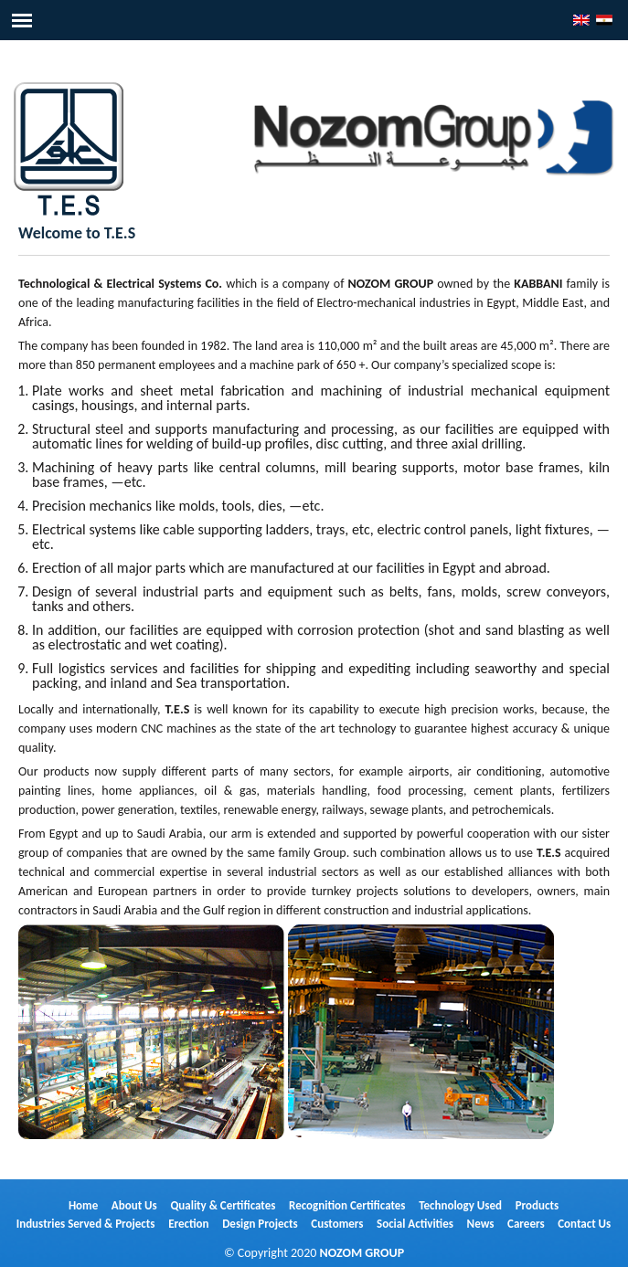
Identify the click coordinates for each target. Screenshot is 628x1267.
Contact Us (584, 1224)
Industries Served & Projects (85, 1224)
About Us (134, 1205)
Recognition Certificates (347, 1205)
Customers (337, 1224)
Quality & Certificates (222, 1205)
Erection (188, 1224)
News (481, 1224)
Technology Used (460, 1205)
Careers (526, 1224)
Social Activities (415, 1224)
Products (537, 1205)
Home (83, 1205)
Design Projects (260, 1224)
